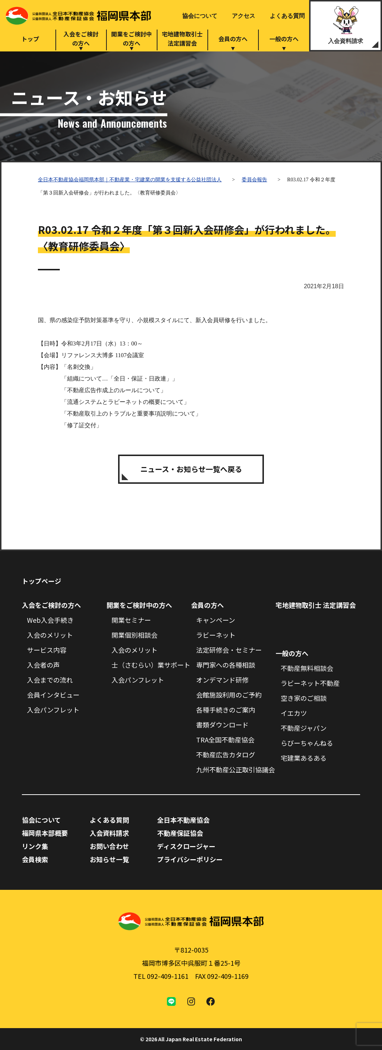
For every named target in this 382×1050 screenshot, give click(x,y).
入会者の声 (43, 664)
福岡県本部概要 (45, 833)
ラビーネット (215, 635)
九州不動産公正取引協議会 (235, 769)
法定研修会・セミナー (229, 650)
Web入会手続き (50, 620)
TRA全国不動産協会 (225, 739)
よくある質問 (287, 16)
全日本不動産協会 (183, 820)
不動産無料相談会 (307, 668)
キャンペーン (215, 620)
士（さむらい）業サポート (151, 664)
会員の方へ (232, 38)
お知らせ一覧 (109, 859)
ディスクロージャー (186, 846)
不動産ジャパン (304, 728)
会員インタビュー (53, 694)
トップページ (41, 581)
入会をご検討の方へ (80, 38)
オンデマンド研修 (222, 679)
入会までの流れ (50, 679)
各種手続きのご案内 (225, 709)
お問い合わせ (109, 846)
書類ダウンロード (222, 724)
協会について (199, 16)
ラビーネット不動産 (310, 683)
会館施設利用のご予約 (229, 694)
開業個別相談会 (134, 635)
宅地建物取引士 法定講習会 (316, 605)
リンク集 (35, 846)
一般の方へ (284, 38)
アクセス (243, 16)
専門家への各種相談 (225, 664)
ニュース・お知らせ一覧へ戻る (191, 469)
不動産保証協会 (180, 833)
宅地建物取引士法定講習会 (182, 38)
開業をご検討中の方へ (131, 38)
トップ (30, 38)
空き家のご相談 (304, 698)
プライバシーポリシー (190, 859)
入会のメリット (50, 635)
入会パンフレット (53, 709)
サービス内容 (46, 650)
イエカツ (294, 713)
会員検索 (35, 859)
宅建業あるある (304, 758)
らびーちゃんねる (307, 743)
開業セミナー (131, 620)
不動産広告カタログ (225, 754)
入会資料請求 (345, 41)
